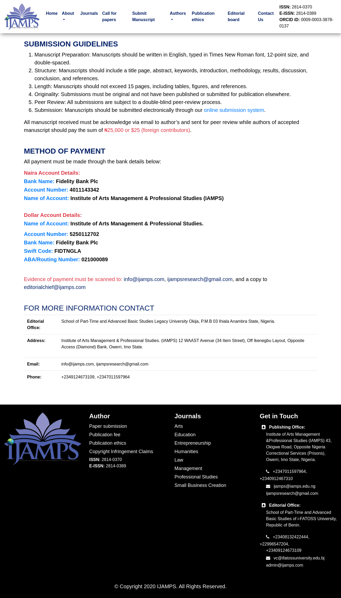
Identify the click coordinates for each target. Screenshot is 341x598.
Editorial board (236, 16)
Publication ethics (203, 16)
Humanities (186, 451)
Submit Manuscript (143, 16)
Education (185, 434)
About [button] (68, 13)
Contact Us (266, 16)
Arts (179, 426)
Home (52, 13)
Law (179, 460)
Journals (89, 13)
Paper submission (108, 426)
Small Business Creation (200, 485)
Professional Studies (196, 477)
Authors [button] (178, 13)
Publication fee (104, 434)
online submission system (234, 110)
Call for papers (109, 16)
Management (188, 468)
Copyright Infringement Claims (121, 451)
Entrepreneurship (193, 443)
